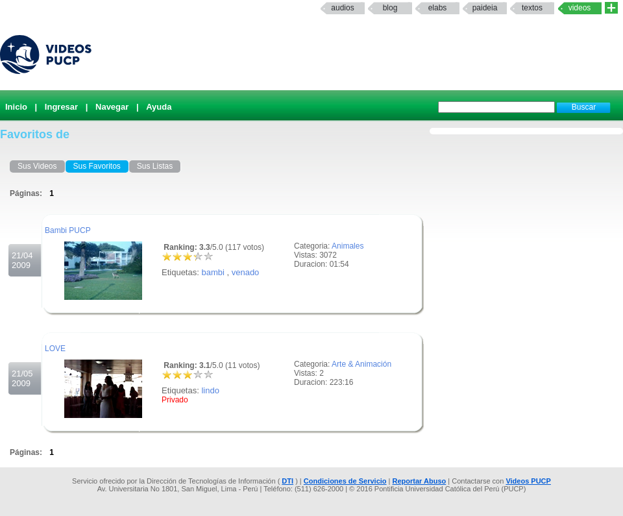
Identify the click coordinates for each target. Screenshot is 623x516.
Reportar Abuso (419, 481)
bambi (212, 272)
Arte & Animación (361, 364)
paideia (485, 7)
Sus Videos (37, 166)
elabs (437, 7)
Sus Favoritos (97, 166)
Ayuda (158, 107)
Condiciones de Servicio (345, 481)
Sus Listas (155, 166)
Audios (342, 7)
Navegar (111, 107)
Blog (390, 7)
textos (532, 7)
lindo (210, 390)
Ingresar (61, 107)
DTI (287, 481)
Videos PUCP (528, 481)
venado (246, 272)
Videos (579, 7)
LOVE (55, 348)
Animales (347, 246)
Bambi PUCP (68, 230)
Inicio (16, 107)
